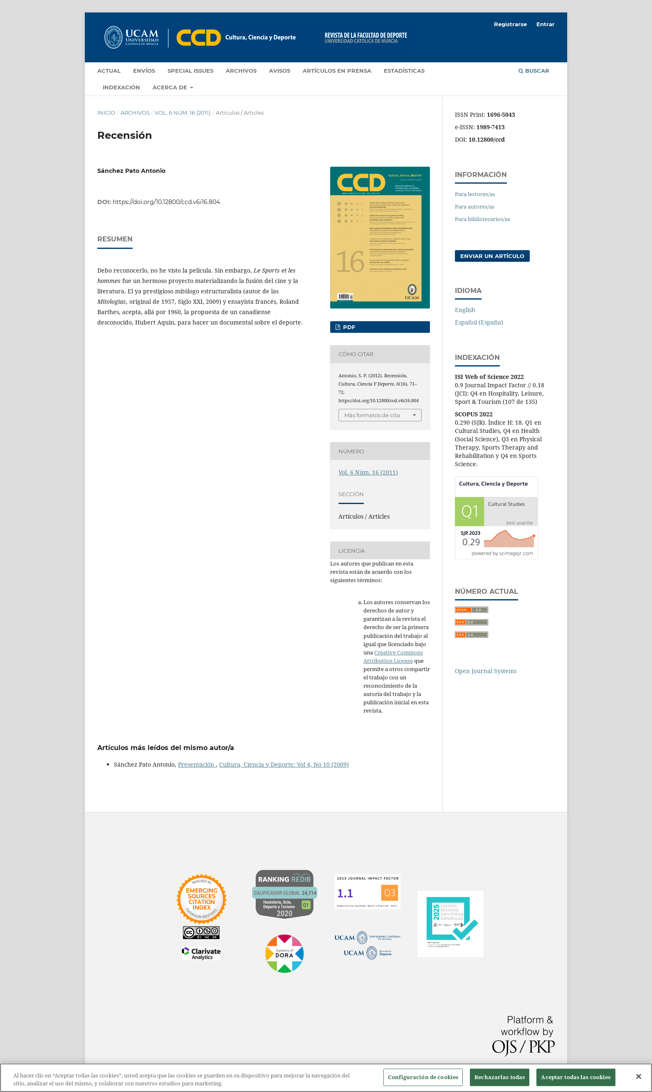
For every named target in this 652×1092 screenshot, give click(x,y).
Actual (109, 70)
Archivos (241, 70)
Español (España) (479, 322)
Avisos (279, 70)
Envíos (144, 70)
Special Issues (190, 70)
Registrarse (510, 24)
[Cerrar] (639, 1076)
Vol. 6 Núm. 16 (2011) (182, 112)
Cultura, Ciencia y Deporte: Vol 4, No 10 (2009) (284, 764)
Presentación (197, 764)
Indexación (121, 87)
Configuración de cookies (423, 1077)
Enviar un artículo (492, 256)
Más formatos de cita (372, 415)
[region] (326, 1077)
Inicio (106, 112)
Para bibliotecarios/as (482, 219)
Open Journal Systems (485, 671)
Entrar (545, 24)
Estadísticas (404, 70)
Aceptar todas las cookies (575, 1077)
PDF (348, 327)
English (465, 310)
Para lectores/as (475, 194)
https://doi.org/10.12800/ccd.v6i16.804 (166, 202)
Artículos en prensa (337, 70)
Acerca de (171, 87)
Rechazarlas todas (499, 1077)
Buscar (534, 70)
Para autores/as (474, 206)
